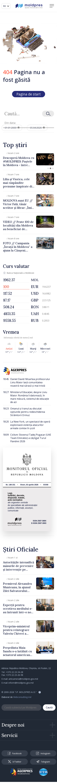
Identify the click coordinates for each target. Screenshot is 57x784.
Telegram (43, 761)
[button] (48, 168)
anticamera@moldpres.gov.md (23, 678)
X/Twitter (14, 761)
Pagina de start (29, 94)
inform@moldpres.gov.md (20, 682)
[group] (28, 159)
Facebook (15, 753)
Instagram (43, 753)
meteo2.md (28, 337)
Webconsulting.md (22, 697)
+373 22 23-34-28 (14, 672)
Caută (49, 707)
